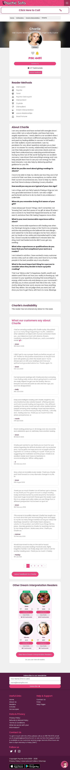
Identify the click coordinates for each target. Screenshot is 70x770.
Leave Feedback (35, 72)
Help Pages (41, 704)
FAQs (39, 702)
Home (12, 18)
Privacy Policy (14, 718)
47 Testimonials (35, 68)
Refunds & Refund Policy (18, 720)
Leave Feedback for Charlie (25, 574)
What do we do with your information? (19, 726)
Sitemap (42, 761)
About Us (12, 702)
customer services (30, 740)
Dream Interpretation (33, 18)
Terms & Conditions (17, 723)
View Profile (26, 615)
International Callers (29, 761)
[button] (35, 10)
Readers (12, 704)
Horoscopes (14, 709)
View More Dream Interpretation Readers (35, 654)
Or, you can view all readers (35, 660)
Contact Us (41, 699)
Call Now (35, 63)
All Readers (20, 18)
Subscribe (35, 686)
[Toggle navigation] (67, 3)
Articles (12, 707)
